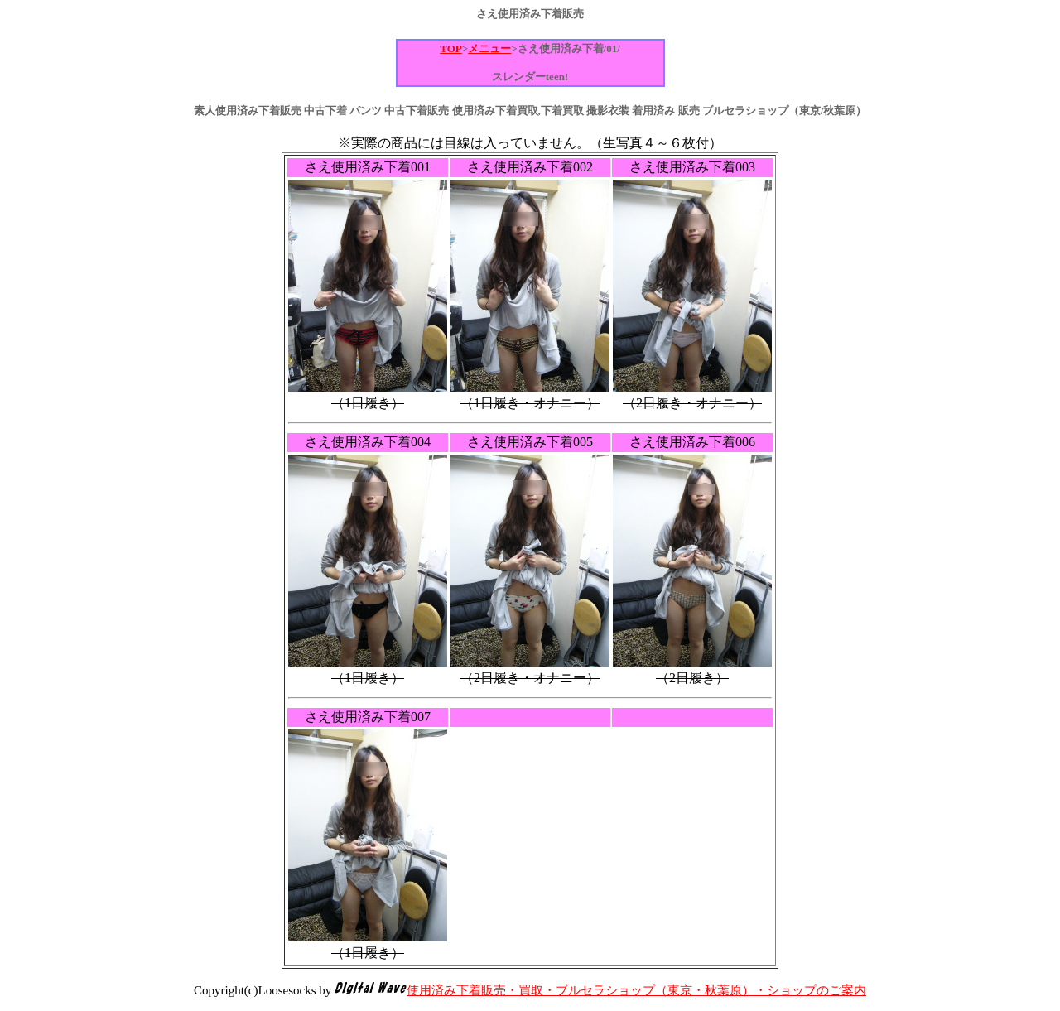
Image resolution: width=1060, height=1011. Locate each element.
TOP (451, 48)
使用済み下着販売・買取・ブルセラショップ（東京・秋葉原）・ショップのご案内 (636, 990)
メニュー (489, 48)
